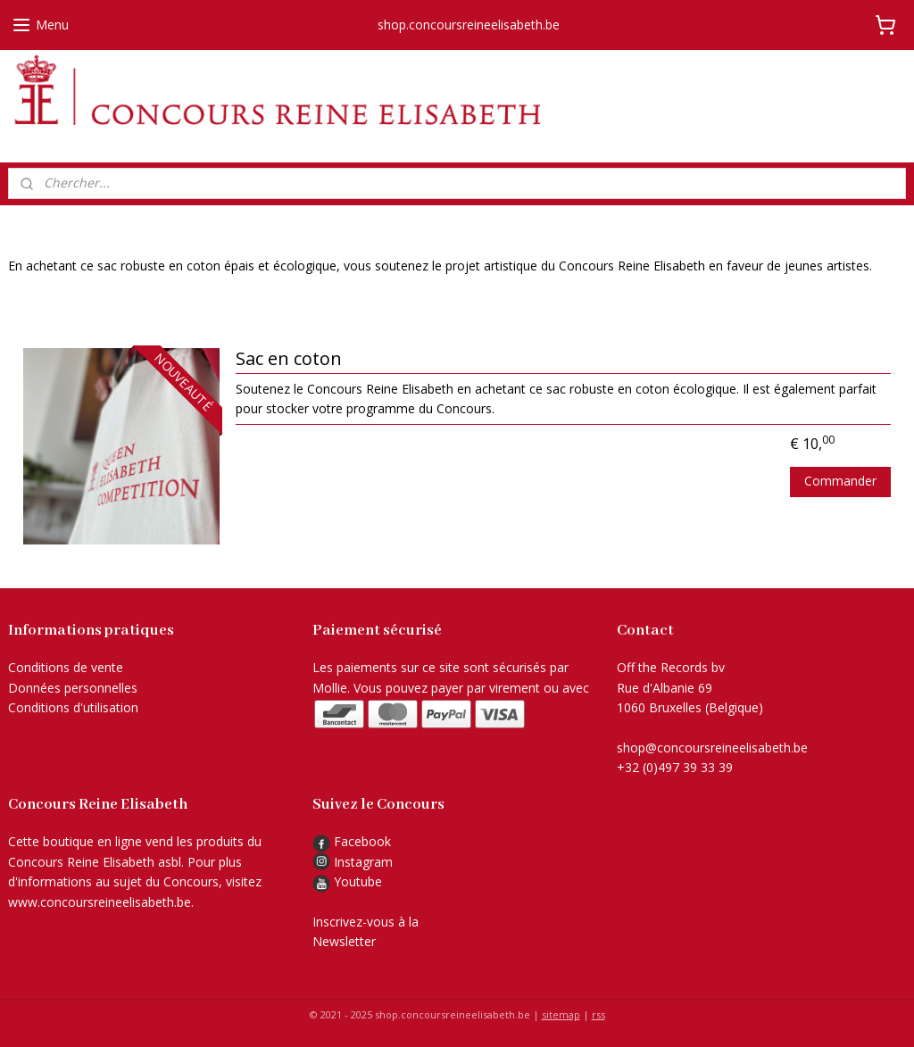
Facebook (351, 841)
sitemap (561, 1014)
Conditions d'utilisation (73, 707)
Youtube (358, 881)
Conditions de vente (65, 667)
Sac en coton (289, 358)
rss (598, 1014)
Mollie (329, 687)
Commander (840, 479)
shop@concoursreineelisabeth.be (712, 747)
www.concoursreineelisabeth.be (99, 901)
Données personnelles (72, 687)
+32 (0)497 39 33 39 (675, 767)
